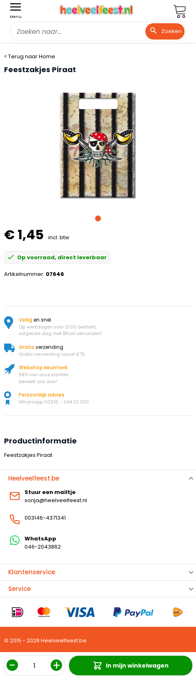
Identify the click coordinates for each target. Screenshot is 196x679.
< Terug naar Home (29, 56)
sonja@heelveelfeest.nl (55, 500)
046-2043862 (42, 547)
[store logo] (96, 10)
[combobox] (98, 31)
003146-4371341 (45, 518)
